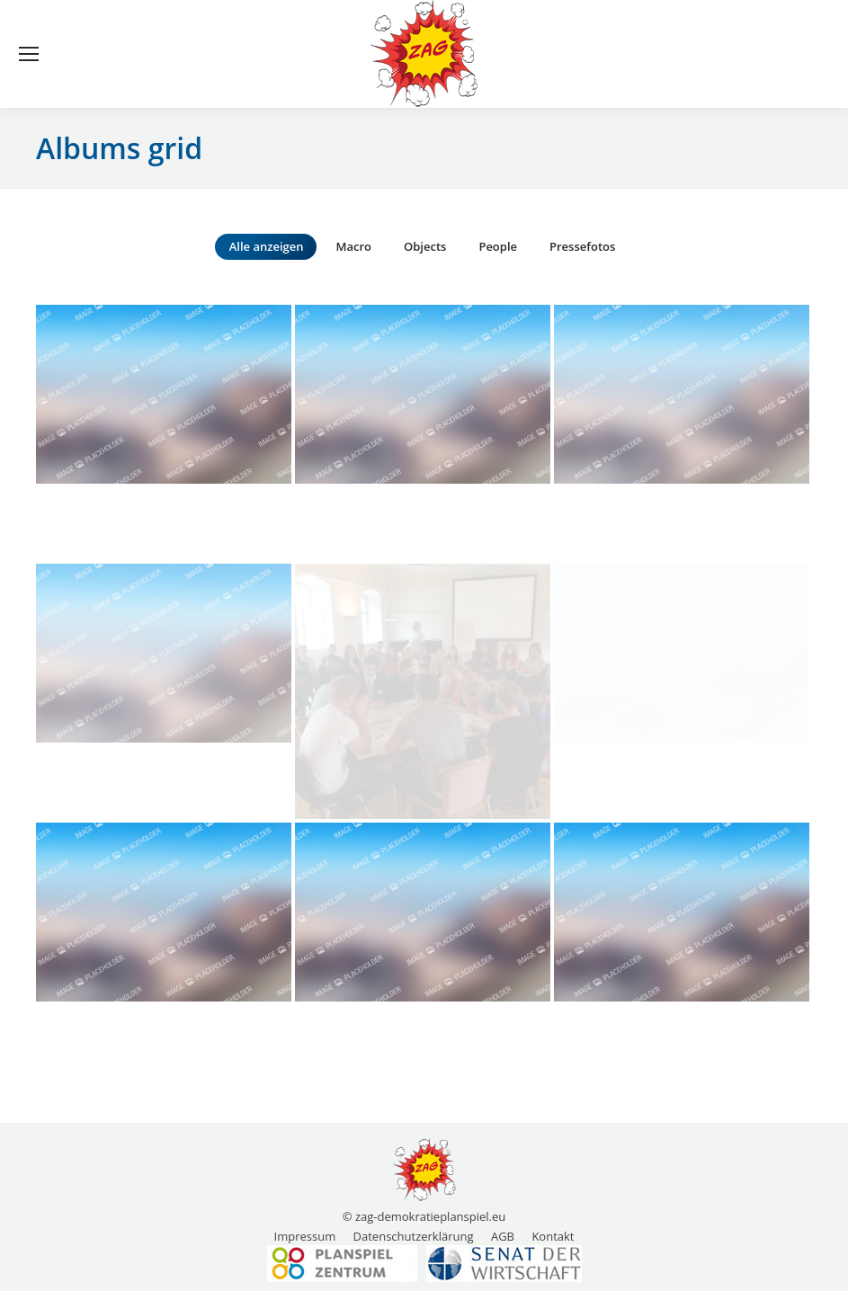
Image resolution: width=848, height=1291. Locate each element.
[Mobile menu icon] (29, 54)
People (497, 246)
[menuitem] (305, 1236)
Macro (353, 246)
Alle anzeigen (266, 246)
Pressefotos (582, 246)
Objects (425, 246)
